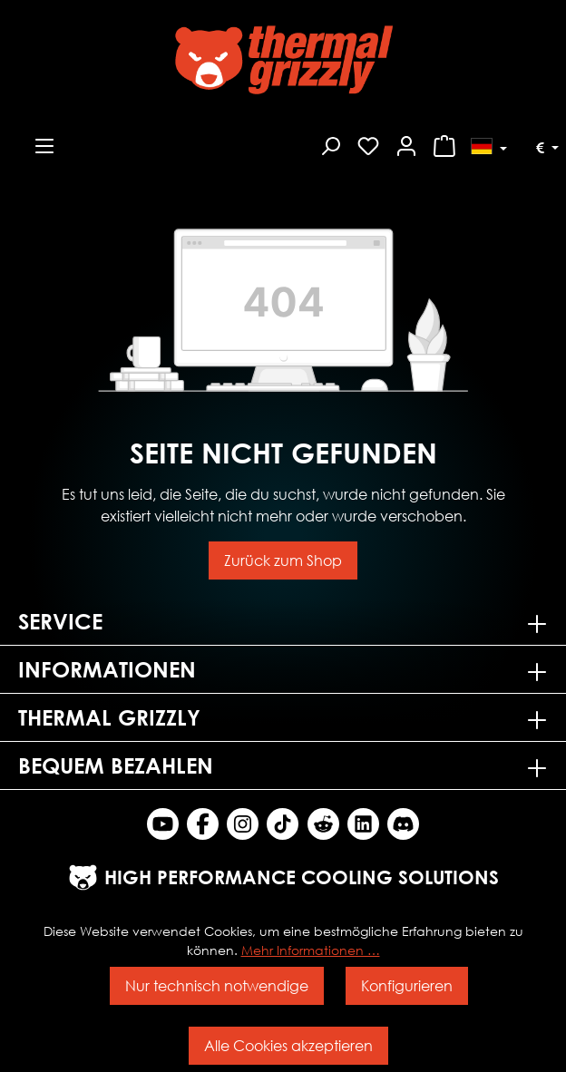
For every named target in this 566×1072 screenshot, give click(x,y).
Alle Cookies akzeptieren (288, 1045)
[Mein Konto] (406, 143)
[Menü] (44, 143)
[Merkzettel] (368, 143)
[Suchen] (330, 143)
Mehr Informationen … (310, 950)
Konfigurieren (407, 985)
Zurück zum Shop (283, 560)
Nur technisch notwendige (216, 985)
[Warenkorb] (444, 143)
